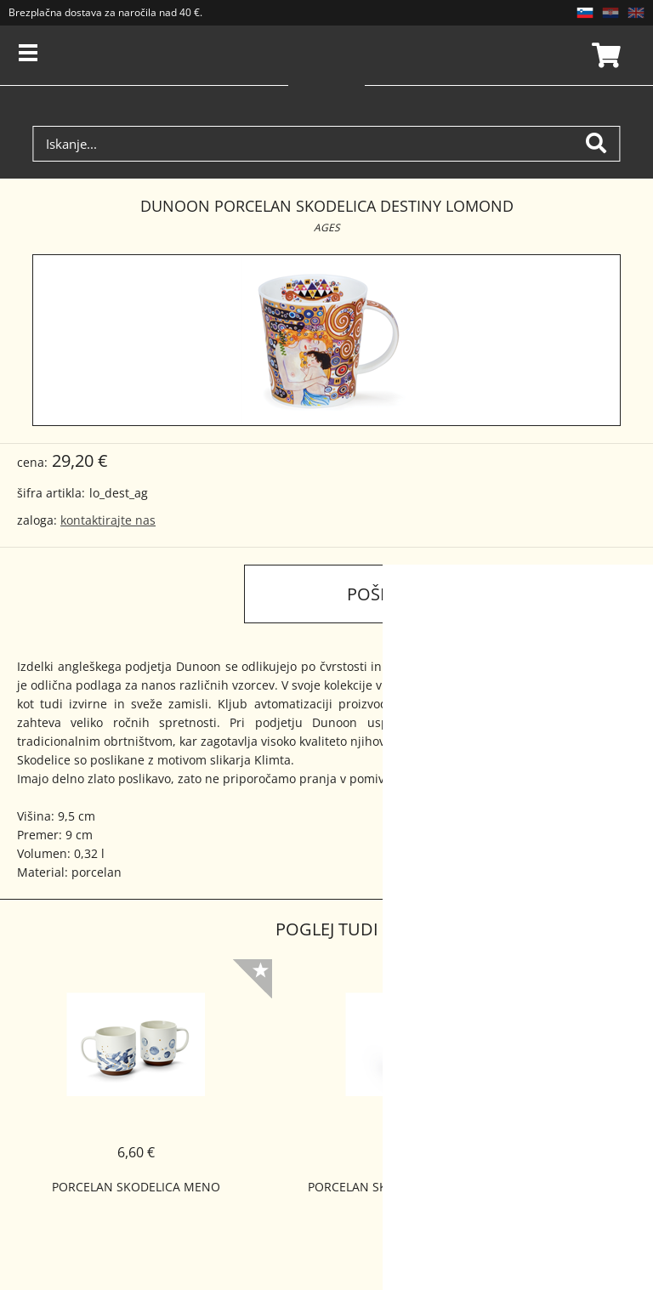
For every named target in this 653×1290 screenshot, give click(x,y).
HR (610, 13)
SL (584, 13)
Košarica (604, 55)
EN (635, 13)
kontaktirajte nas (108, 520)
